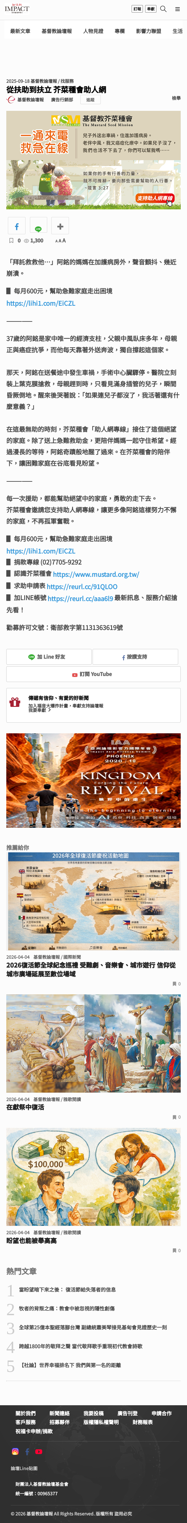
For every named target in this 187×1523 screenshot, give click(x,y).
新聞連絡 (59, 1413)
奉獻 (151, 8)
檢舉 (176, 98)
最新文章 (20, 31)
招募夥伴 (59, 1422)
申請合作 (161, 1413)
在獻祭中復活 (25, 1107)
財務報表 (143, 1422)
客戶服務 (25, 1422)
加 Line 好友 (46, 656)
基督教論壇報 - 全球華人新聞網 (17, 9)
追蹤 (90, 100)
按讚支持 (134, 656)
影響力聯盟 (148, 31)
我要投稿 (93, 1413)
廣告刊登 (127, 1413)
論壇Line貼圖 (24, 1468)
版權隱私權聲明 (101, 1422)
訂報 (137, 8)
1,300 (33, 240)
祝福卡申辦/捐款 (34, 1431)
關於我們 (25, 1413)
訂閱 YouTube (92, 674)
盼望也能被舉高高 (31, 1240)
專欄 (120, 31)
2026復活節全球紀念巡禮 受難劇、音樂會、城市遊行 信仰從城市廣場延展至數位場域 (91, 969)
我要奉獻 (40, 710)
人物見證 (93, 31)
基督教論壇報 (57, 31)
